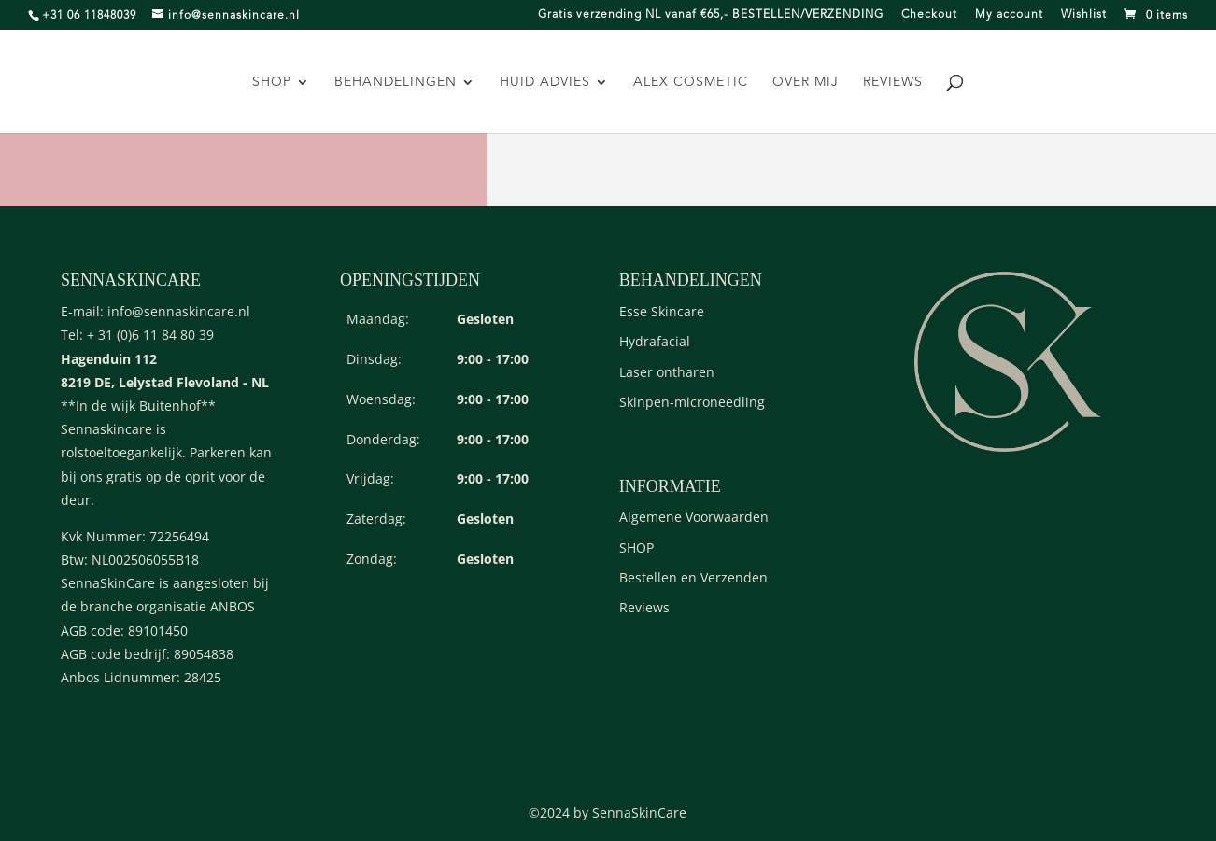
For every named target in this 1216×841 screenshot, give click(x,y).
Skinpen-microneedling (692, 402)
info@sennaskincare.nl (178, 311)
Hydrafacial (654, 341)
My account (1009, 15)
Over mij (805, 82)
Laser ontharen (666, 372)
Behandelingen (395, 82)
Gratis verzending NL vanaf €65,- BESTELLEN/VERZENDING (711, 15)
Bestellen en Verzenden (693, 577)
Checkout (929, 15)
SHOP (271, 82)
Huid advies (545, 82)
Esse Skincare (661, 311)
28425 (202, 677)
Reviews (893, 82)
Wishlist (1084, 15)
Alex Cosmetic (690, 82)
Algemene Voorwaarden (694, 517)
